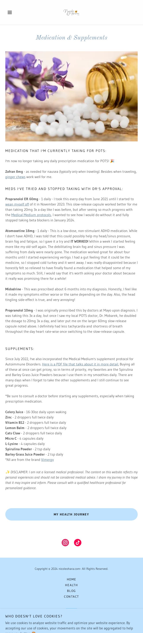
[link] (71, 12)
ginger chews (15, 177)
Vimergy (47, 459)
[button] (15, 12)
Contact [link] (71, 597)
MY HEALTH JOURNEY (71, 514)
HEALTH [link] (71, 585)
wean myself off (17, 204)
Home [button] (71, 579)
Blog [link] (71, 591)
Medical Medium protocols (31, 215)
